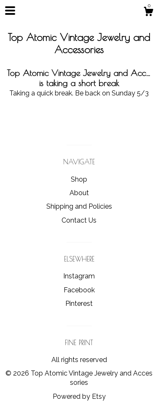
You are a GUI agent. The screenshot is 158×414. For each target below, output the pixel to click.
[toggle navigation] (10, 10)
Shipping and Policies (79, 206)
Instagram (79, 276)
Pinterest (79, 304)
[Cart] (148, 12)
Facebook (79, 290)
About (79, 193)
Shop (79, 179)
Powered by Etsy (79, 396)
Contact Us (79, 220)
